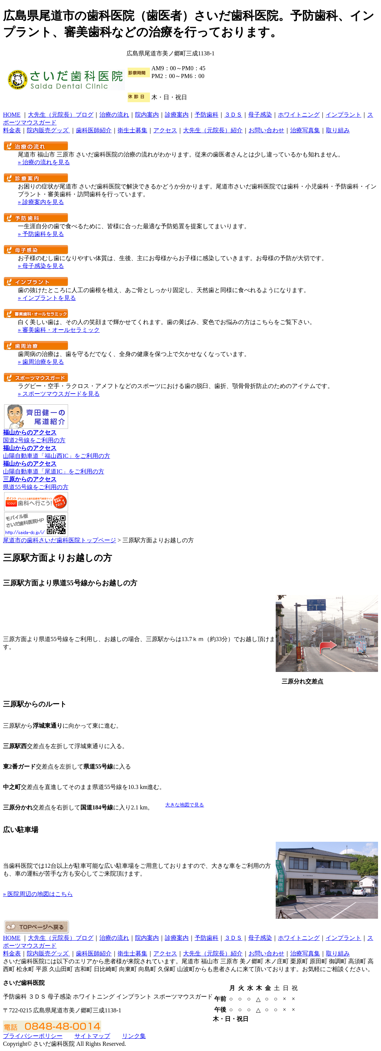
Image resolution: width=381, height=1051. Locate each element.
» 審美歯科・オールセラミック (59, 330)
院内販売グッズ (48, 130)
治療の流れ (114, 114)
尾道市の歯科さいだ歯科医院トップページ (59, 540)
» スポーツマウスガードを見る (59, 394)
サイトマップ (92, 1036)
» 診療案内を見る (41, 202)
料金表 (12, 130)
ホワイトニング (299, 114)
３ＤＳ (233, 114)
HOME (11, 114)
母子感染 (260, 114)
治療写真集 (305, 130)
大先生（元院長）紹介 (213, 130)
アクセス (165, 130)
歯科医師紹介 (94, 130)
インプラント (343, 114)
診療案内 (177, 114)
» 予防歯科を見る (41, 234)
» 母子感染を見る (41, 266)
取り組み (338, 130)
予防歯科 (206, 114)
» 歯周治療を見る (41, 362)
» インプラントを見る (47, 298)
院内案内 (147, 114)
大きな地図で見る (184, 805)
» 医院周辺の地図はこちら (38, 894)
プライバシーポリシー (33, 1036)
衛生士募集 (132, 130)
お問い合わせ (266, 130)
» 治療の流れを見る (44, 162)
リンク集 (134, 1036)
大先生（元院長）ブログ (60, 114)
